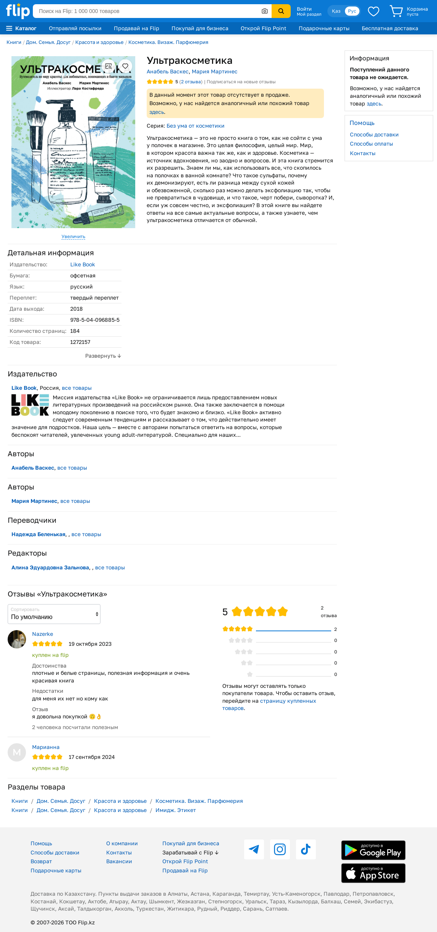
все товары (77, 387)
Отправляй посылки (75, 28)
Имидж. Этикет (175, 810)
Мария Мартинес (215, 71)
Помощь (41, 843)
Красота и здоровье (99, 42)
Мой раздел (309, 14)
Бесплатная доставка (390, 28)
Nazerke (42, 634)
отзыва (191, 81)
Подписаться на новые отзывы (241, 81)
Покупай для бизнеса (200, 28)
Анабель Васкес (168, 71)
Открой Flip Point (263, 28)
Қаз (336, 11)
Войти (304, 8)
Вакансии (119, 861)
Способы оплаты (371, 143)
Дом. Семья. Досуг (48, 42)
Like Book (82, 264)
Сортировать (25, 609)
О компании (122, 843)
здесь (156, 112)
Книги (13, 42)
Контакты (362, 153)
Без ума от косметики (196, 125)
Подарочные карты (324, 28)
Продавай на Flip (136, 28)
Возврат (41, 861)
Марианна (46, 747)
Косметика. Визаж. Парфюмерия (168, 42)
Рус (352, 11)
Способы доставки (374, 134)
